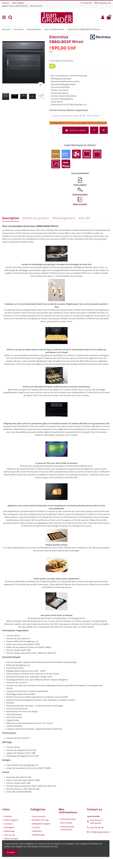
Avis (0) (84, 218)
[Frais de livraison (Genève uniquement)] (76, 115)
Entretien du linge (40, 820)
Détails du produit (35, 218)
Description (10, 218)
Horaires (5, 3)
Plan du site (9, 835)
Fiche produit (80, 185)
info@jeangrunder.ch (100, 832)
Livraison (8, 823)
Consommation (80, 194)
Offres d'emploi (11, 838)
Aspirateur (37, 831)
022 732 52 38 (21, 6)
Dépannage (9, 831)
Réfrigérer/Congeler (41, 823)
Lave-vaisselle (38, 816)
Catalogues (9, 827)
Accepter (11, 852)
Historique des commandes (67, 828)
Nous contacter (36, 6)
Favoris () (86, 3)
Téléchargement (63, 218)
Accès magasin (18, 3)
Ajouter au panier (75, 130)
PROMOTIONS (38, 835)
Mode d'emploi (80, 204)
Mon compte (66, 823)
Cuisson (36, 827)
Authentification (68, 819)
